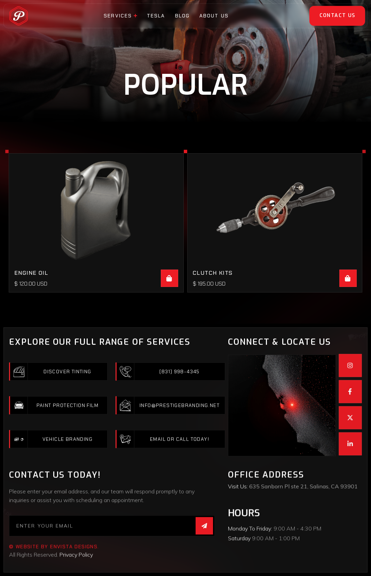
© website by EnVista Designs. (54, 571)
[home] (18, 15)
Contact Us (337, 15)
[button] (120, 16)
